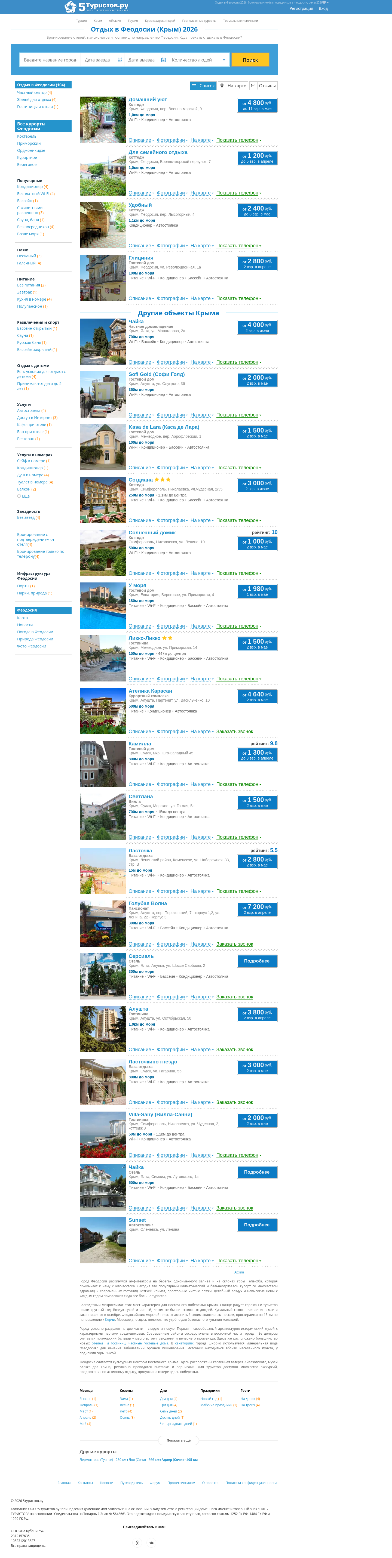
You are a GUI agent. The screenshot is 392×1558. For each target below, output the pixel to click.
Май (85, 1423)
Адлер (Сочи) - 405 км (179, 1459)
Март (86, 1411)
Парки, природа (34, 593)
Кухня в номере (34, 299)
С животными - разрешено (31, 210)
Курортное (27, 157)
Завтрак (27, 292)
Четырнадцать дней (178, 1423)
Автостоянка (31, 410)
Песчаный (29, 255)
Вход (323, 8)
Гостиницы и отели (37, 106)
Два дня (168, 1398)
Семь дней (171, 1411)
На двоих (250, 1398)
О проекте (210, 1482)
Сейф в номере (34, 460)
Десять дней (172, 1417)
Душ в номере (33, 474)
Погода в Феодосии (35, 631)
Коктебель (26, 136)
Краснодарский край (160, 20)
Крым (98, 20)
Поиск (250, 60)
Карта (22, 617)
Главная (64, 1482)
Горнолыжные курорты (199, 20)
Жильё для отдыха (37, 99)
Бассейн (27, 200)
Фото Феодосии (31, 646)
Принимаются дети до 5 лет (39, 386)
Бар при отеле (33, 431)
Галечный (29, 263)
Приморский (29, 143)
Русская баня (32, 342)
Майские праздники (218, 1405)
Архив (239, 1272)
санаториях (184, 1343)
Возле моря (30, 233)
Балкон (26, 489)
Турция (81, 20)
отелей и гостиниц (108, 1343)
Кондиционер (32, 186)
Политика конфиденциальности (251, 1482)
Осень (127, 1417)
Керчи (110, 1319)
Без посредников (35, 226)
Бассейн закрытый (37, 349)
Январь (88, 1398)
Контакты (85, 1482)
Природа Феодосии (35, 638)
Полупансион (32, 306)
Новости (25, 624)
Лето (126, 1411)
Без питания (31, 285)
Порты (26, 585)
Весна (127, 1405)
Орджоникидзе (31, 150)
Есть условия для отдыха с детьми (41, 374)
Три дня (168, 1405)
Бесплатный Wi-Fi (36, 193)
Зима (126, 1398)
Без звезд (28, 517)
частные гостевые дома (148, 1343)
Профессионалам (181, 1482)
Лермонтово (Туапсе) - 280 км (103, 1459)
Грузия (133, 20)
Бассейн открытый (37, 328)
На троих (250, 1405)
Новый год (211, 1398)
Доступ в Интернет (37, 417)
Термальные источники (240, 20)
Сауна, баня (30, 219)
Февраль (89, 1405)
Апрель (88, 1417)
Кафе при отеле (34, 424)
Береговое (27, 164)
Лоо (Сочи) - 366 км (144, 1459)
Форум (155, 1482)
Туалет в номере (35, 482)
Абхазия (115, 20)
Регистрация (301, 8)
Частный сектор (34, 92)
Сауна (25, 335)
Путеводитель (131, 1482)
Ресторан (28, 438)
